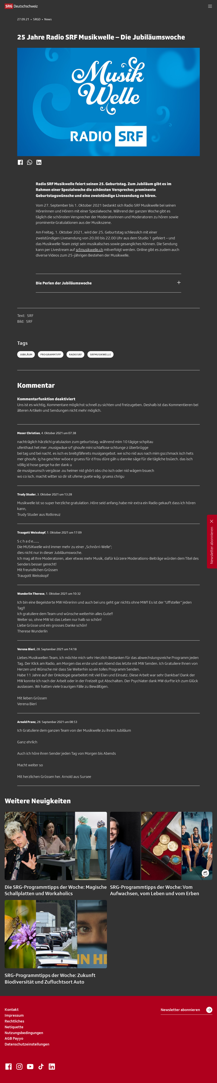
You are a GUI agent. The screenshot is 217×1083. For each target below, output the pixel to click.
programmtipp (50, 354)
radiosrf (75, 354)
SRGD (36, 19)
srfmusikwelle (100, 354)
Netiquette (14, 1027)
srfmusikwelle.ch (89, 249)
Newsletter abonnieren (186, 1010)
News (48, 19)
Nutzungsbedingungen (24, 1033)
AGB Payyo (14, 1038)
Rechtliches (14, 1021)
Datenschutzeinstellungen (27, 1044)
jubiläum (26, 354)
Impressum (14, 1015)
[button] (210, 6)
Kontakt (12, 1009)
